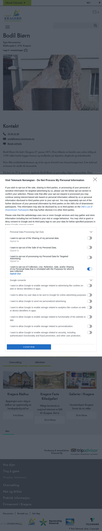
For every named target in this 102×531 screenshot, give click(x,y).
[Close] (96, 180)
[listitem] (51, 231)
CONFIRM (29, 347)
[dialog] (51, 265)
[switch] (89, 238)
